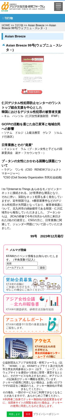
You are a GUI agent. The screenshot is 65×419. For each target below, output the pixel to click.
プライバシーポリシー (46, 414)
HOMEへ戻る (25, 8)
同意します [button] (14, 414)
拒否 (28, 414)
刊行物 (9, 18)
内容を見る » (32, 91)
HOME (6, 25)
